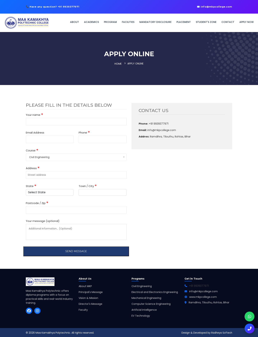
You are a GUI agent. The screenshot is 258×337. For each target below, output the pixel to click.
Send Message (76, 250)
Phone (84, 132)
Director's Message (90, 303)
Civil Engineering (142, 285)
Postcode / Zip (37, 203)
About (74, 22)
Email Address (35, 132)
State (31, 185)
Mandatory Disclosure (155, 22)
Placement (183, 22)
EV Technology (141, 315)
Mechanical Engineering (146, 297)
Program (110, 22)
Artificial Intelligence (144, 309)
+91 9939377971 (199, 285)
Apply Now (246, 22)
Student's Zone (206, 22)
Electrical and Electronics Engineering (155, 291)
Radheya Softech (221, 332)
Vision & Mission (88, 297)
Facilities (128, 22)
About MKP (85, 285)
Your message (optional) (42, 220)
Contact (227, 22)
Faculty (83, 309)
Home (118, 63)
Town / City (88, 185)
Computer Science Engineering (151, 303)
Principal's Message (91, 291)
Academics (91, 22)
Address (33, 168)
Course (32, 150)
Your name (34, 114)
